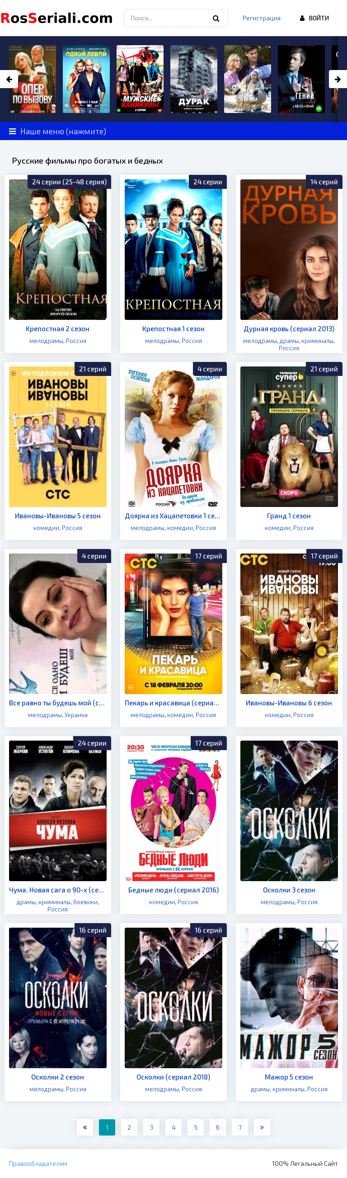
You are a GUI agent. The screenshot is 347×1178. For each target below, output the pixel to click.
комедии (46, 527)
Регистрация (262, 18)
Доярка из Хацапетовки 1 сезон (173, 516)
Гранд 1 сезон (289, 516)
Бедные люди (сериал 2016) (173, 890)
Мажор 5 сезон (289, 1077)
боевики (85, 902)
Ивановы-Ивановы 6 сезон (289, 703)
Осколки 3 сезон (289, 890)
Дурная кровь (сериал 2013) (289, 328)
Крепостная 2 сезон (57, 328)
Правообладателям (38, 1163)
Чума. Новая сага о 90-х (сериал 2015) (58, 890)
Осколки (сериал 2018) (173, 1077)
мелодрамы (46, 340)
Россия (76, 340)
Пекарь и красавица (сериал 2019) (173, 703)
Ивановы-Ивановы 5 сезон (58, 516)
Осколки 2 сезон (57, 1077)
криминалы (317, 340)
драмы (289, 340)
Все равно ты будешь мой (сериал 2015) (58, 703)
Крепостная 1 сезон (173, 328)
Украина (76, 714)
